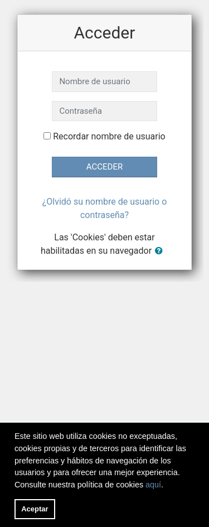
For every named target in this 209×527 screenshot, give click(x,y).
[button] (161, 251)
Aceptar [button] (34, 509)
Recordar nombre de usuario (109, 136)
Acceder (104, 167)
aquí (153, 484)
